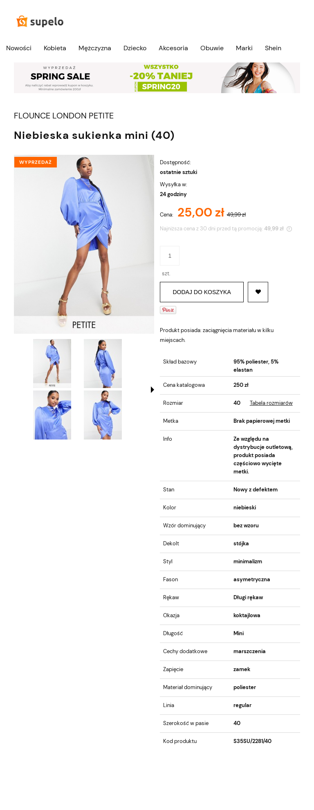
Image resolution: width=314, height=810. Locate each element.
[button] (152, 389)
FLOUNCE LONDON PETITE (64, 116)
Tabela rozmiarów (271, 402)
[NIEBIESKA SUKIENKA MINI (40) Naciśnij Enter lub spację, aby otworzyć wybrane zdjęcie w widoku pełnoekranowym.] (84, 244)
